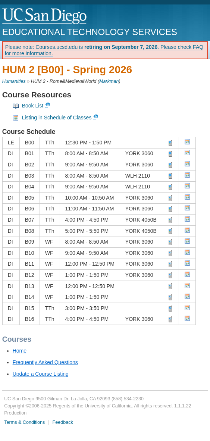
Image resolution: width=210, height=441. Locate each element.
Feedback (63, 422)
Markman (109, 81)
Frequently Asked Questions (45, 362)
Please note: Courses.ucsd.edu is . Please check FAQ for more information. (104, 50)
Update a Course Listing (41, 374)
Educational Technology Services (89, 32)
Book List (33, 106)
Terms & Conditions (24, 422)
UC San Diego (45, 16)
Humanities (14, 81)
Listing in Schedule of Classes (57, 118)
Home (19, 351)
